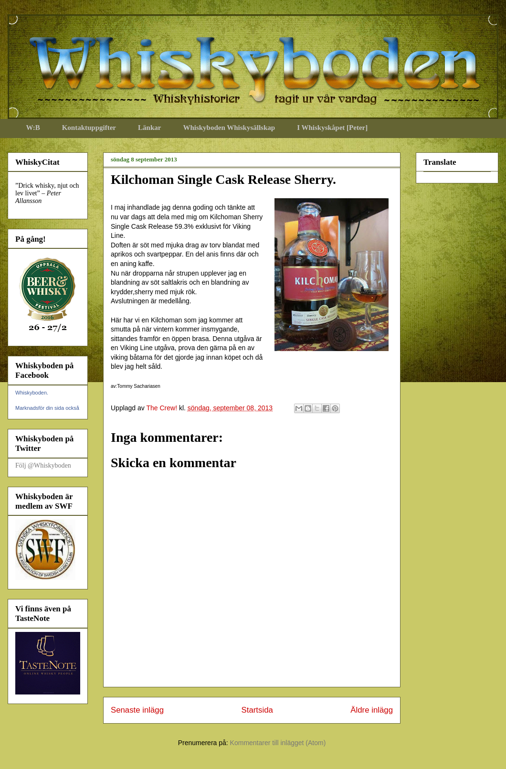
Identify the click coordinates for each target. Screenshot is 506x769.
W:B (33, 127)
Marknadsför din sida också (47, 408)
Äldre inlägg (371, 710)
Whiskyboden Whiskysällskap (229, 127)
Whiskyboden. (31, 392)
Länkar (149, 127)
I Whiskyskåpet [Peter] (332, 127)
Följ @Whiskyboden (43, 465)
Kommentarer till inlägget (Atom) (278, 743)
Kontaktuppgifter (89, 127)
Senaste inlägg (137, 710)
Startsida (257, 710)
